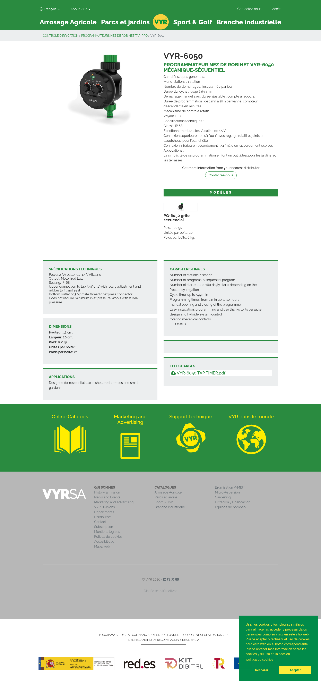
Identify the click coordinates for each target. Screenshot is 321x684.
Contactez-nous (249, 9)
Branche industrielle (170, 507)
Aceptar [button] (295, 670)
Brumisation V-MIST (230, 487)
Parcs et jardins (166, 497)
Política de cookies (108, 537)
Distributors (103, 517)
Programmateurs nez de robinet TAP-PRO (114, 35)
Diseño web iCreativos (160, 591)
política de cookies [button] (259, 659)
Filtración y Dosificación (232, 502)
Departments (104, 512)
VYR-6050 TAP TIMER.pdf (198, 373)
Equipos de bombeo (230, 507)
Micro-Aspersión (227, 492)
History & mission (107, 492)
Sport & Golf (164, 502)
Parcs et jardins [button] (125, 22)
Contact (100, 522)
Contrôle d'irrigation (60, 35)
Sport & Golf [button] (192, 22)
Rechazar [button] (261, 670)
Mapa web (102, 546)
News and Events (107, 497)
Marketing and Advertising (113, 502)
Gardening (223, 497)
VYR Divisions (104, 507)
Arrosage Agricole (168, 492)
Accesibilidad (104, 541)
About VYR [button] (79, 9)
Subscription (103, 527)
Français (48, 9)
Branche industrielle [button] (248, 22)
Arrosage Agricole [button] (68, 22)
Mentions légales (107, 532)
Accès (276, 9)
